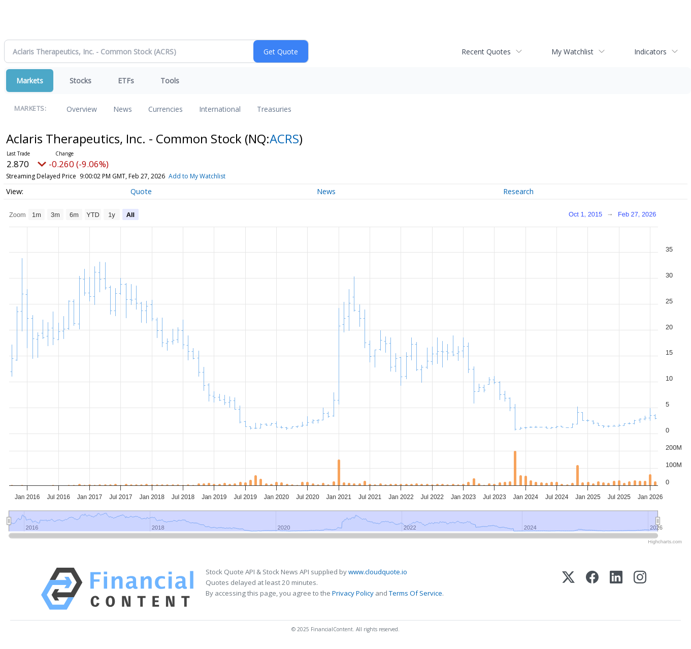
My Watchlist (572, 51)
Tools (169, 80)
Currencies (165, 109)
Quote (141, 191)
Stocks (80, 80)
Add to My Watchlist (197, 176)
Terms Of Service (415, 593)
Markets (29, 80)
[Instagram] (640, 589)
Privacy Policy (353, 593)
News (122, 109)
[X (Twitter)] (568, 589)
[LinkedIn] (616, 589)
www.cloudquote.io (377, 571)
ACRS (284, 138)
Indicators (650, 51)
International (220, 109)
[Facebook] (592, 589)
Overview (82, 109)
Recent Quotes (486, 51)
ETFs (126, 80)
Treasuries (274, 109)
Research (518, 191)
